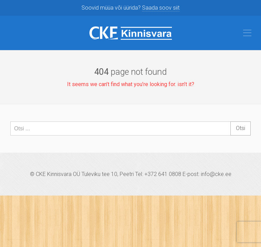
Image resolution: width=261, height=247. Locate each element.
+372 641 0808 (162, 174)
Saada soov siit (161, 7)
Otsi (240, 128)
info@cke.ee (216, 174)
